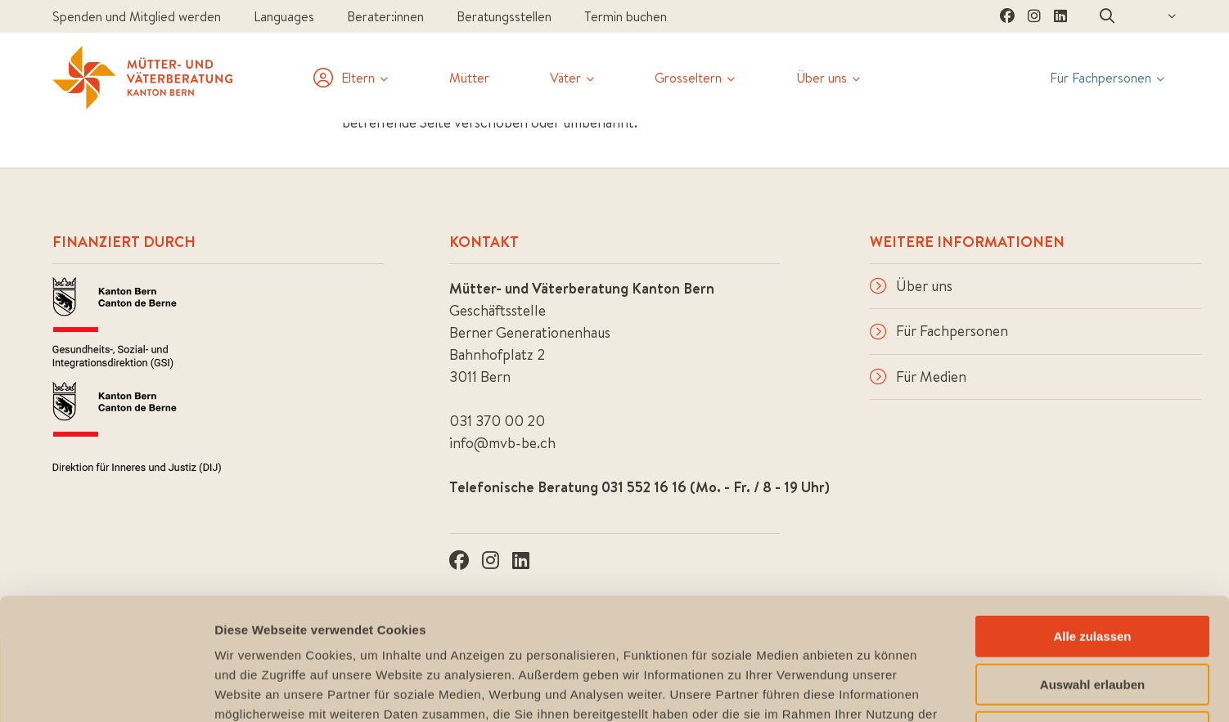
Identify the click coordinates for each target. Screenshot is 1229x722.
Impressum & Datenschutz (850, 679)
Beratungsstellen (504, 16)
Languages (284, 16)
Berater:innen (385, 16)
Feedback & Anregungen (1107, 679)
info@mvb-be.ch (502, 443)
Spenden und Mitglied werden (136, 16)
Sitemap (980, 679)
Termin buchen (625, 16)
